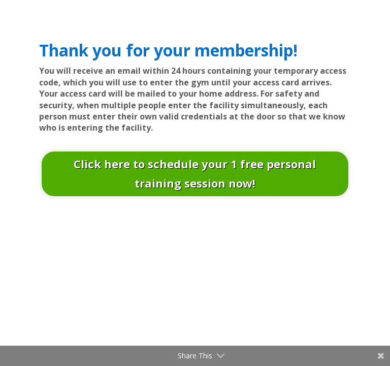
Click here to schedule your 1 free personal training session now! (195, 173)
